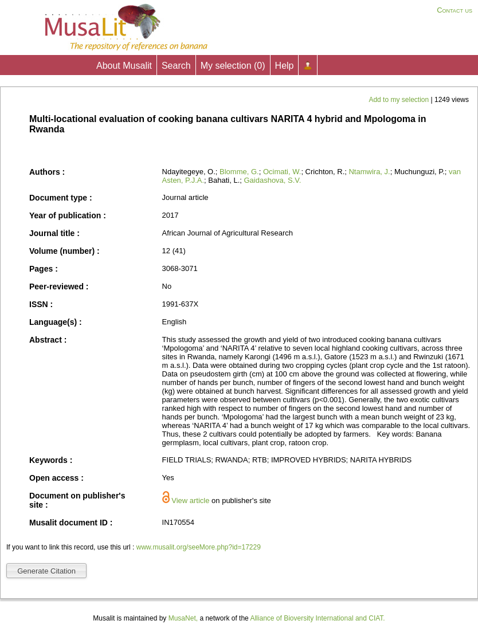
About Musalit (124, 65)
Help (284, 65)
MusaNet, (183, 618)
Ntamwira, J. (369, 171)
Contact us (454, 10)
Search (176, 65)
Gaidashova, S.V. (272, 180)
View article (190, 500)
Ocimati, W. (282, 171)
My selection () (233, 65)
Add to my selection (399, 100)
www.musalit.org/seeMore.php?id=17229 (198, 547)
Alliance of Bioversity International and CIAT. (317, 618)
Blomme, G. (239, 171)
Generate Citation (46, 571)
